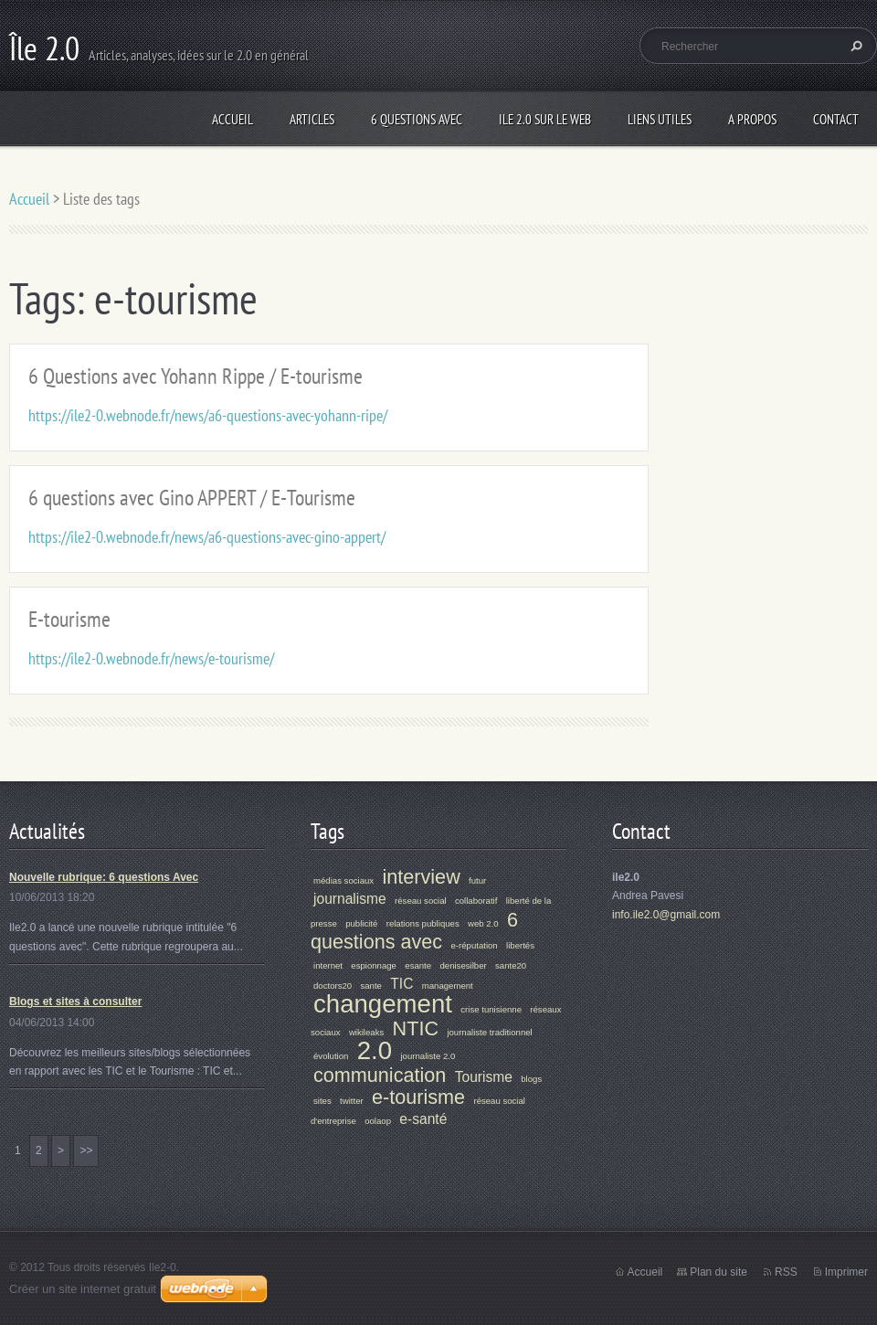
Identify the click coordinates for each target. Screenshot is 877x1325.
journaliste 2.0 (427, 1056)
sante (370, 985)
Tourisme (483, 1077)
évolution (330, 1056)
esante (418, 965)
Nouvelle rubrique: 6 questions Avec (103, 877)
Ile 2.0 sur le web (545, 119)
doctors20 (332, 985)
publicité (361, 923)
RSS (786, 1272)
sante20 (510, 965)
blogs (531, 1079)
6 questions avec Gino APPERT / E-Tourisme (191, 497)
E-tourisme (69, 619)
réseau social (421, 901)
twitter (352, 1101)
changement (382, 1004)
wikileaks (366, 1032)
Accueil (232, 119)
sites (322, 1101)
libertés (520, 945)
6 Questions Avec (416, 119)
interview (421, 876)
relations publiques (423, 923)
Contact (836, 119)
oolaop (378, 1121)
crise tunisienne (491, 1009)
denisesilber (462, 965)
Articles (312, 119)
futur (477, 880)
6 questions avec (414, 930)
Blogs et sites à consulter (75, 1001)
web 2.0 (483, 923)
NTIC (415, 1028)
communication (379, 1075)
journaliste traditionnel (489, 1032)
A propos (752, 119)
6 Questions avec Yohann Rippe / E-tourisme (195, 376)
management (447, 985)
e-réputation (474, 945)
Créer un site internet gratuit (82, 1289)
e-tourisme (418, 1097)
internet (328, 965)
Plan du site (718, 1272)
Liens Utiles (660, 119)
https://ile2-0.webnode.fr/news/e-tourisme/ (151, 658)
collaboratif (476, 901)
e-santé (423, 1119)
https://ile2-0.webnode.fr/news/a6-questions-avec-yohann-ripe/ (207, 415)
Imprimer (846, 1272)
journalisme (349, 898)
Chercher (854, 45)
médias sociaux (343, 880)
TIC (401, 983)
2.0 (374, 1050)
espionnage (373, 965)
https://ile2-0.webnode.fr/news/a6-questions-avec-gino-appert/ (207, 536)
